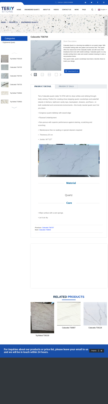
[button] (14, 53)
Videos (56, 9)
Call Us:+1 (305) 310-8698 (65, 2)
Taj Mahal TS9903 (16, 102)
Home (19, 9)
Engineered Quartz (32, 9)
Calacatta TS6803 (45, 230)
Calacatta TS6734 (16, 76)
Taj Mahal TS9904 (16, 93)
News (77, 9)
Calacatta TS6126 (95, 328)
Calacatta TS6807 (69, 328)
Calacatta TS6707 (48, 227)
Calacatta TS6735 (16, 67)
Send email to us (73, 71)
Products (13, 22)
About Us (46, 9)
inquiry (96, 351)
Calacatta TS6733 (16, 84)
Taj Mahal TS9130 (16, 59)
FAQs (84, 9)
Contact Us (66, 9)
